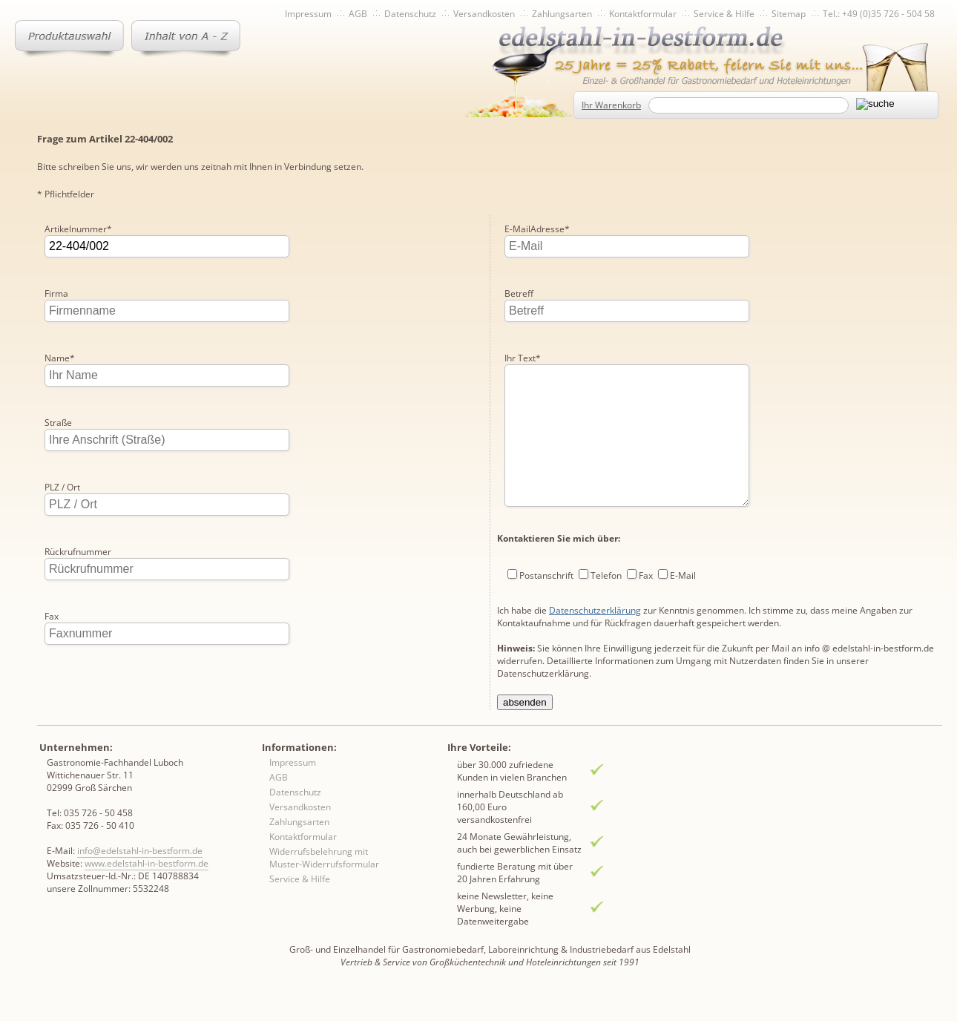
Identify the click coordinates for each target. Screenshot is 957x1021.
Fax (52, 616)
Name (60, 358)
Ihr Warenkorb (611, 105)
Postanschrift (546, 540)
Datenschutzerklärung (595, 575)
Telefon (606, 540)
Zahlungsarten (562, 13)
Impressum (308, 13)
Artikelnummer (78, 229)
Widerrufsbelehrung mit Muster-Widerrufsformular (324, 883)
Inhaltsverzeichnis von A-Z (185, 38)
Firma (56, 293)
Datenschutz (410, 13)
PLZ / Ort (62, 487)
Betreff (518, 229)
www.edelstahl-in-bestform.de (146, 889)
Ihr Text (522, 293)
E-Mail (683, 540)
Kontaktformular (643, 13)
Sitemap (789, 13)
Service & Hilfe (724, 13)
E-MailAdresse (77, 680)
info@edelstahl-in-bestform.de (140, 876)
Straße (58, 422)
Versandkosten (484, 13)
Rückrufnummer (78, 551)
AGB (358, 13)
